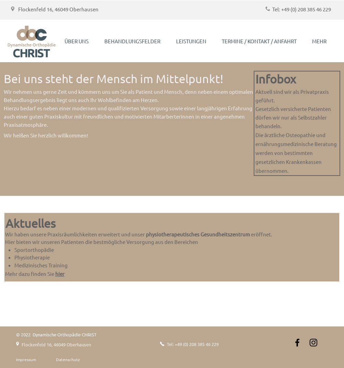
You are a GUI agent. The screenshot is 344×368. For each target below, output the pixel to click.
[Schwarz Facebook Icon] (297, 342)
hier (60, 273)
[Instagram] (313, 342)
